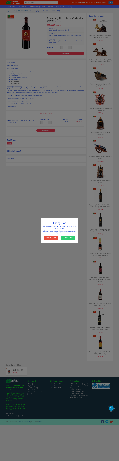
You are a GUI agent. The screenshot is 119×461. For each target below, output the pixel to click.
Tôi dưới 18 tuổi (51, 237)
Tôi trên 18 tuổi (68, 237)
